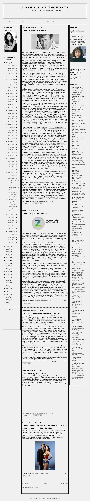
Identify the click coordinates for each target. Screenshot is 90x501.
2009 (7, 288)
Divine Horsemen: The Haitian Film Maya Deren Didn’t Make (78, 366)
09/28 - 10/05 (12, 102)
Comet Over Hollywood (76, 144)
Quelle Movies (76, 268)
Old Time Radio (51, 22)
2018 (7, 263)
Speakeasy (75, 295)
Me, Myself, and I (77, 210)
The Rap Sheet (76, 347)
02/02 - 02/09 (12, 231)
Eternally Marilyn (77, 199)
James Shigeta (76, 173)
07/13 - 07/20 (12, 133)
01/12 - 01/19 (12, 240)
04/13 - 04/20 (12, 169)
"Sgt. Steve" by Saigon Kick (34, 373)
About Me (7, 22)
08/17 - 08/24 (12, 119)
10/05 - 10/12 (12, 99)
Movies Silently (76, 232)
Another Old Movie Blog (78, 97)
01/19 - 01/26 (12, 237)
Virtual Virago (76, 357)
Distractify (48, 235)
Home (61, 22)
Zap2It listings (52, 243)
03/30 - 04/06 (12, 175)
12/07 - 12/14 (12, 73)
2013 (7, 277)
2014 (7, 274)
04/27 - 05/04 (12, 164)
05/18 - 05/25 (12, 155)
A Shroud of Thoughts (45, 7)
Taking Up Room (77, 326)
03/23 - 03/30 (12, 178)
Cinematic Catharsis (78, 123)
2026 (7, 60)
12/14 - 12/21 (12, 71)
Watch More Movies (78, 363)
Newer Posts (25, 483)
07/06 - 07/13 (12, 136)
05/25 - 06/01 (12, 152)
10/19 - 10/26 (12, 93)
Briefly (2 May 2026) (78, 354)
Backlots (74, 104)
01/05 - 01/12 (12, 242)
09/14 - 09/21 (12, 107)
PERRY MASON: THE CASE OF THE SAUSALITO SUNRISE (79, 118)
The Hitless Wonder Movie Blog (78, 333)
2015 (7, 271)
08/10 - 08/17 (12, 121)
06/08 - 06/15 (12, 147)
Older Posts (64, 483)
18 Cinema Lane (77, 87)
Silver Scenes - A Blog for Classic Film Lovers (78, 284)
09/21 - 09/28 (12, 104)
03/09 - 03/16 (12, 217)
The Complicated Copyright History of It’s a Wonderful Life (79, 342)
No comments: (28, 203)
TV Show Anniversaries (37, 22)
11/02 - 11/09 (11, 88)
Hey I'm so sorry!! (77, 211)
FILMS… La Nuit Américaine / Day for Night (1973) (78, 278)
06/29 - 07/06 (12, 138)
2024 (7, 246)
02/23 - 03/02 (12, 223)
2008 (7, 291)
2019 (7, 260)
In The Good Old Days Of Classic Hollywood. (77, 177)
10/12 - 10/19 (12, 96)
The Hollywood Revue (79, 339)
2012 (7, 280)
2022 (7, 252)
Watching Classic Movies (77, 371)
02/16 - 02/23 (12, 226)
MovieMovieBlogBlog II (78, 222)
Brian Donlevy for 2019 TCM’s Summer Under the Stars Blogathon (78, 264)
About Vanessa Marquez (20, 22)
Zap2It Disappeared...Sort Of (13, 188)
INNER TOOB (76, 191)
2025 (7, 63)
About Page (57, 244)
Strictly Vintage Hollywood (77, 319)
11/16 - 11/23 (11, 82)
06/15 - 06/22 (12, 144)
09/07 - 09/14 (12, 110)
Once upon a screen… (78, 240)
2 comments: (62, 300)
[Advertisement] (45, 15)
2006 (7, 297)
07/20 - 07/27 (12, 130)
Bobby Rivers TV (77, 109)
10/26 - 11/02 (12, 90)
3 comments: (62, 361)
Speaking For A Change (77, 301)
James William (50, 498)
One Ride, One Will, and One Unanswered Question (78, 305)
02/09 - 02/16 (12, 228)
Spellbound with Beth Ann (78, 310)
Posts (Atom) (34, 487)
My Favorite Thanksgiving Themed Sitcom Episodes (78, 217)
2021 (7, 254)
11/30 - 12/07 (12, 76)
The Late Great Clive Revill (34, 30)
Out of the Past (76, 248)
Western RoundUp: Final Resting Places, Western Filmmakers (79, 139)
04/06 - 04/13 (12, 172)
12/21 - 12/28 (12, 68)
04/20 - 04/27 (12, 167)
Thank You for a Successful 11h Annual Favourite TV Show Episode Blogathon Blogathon (44, 426)
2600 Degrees (58, 498)
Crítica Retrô (76, 151)
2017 (7, 266)
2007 (7, 294)
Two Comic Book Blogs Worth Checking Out (12, 195)
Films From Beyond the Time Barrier (78, 157)
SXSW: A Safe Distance (78, 270)
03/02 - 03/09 (12, 220)
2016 (7, 269)
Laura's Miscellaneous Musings (76, 203)
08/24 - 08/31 (12, 116)
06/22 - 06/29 (12, 141)
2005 (7, 300)
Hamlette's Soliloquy (78, 164)
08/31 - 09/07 (12, 113)
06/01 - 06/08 (12, 150)
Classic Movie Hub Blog (78, 135)
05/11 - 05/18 (12, 158)
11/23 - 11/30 (11, 79)
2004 (7, 302)
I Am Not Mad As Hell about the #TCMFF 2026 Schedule (79, 243)
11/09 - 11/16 (11, 85)
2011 (7, 283)
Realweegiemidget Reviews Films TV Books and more (77, 274)
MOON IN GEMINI (78, 214)
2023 (7, 249)
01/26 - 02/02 (12, 234)
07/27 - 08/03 (12, 127)
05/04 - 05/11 (12, 161)
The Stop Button (77, 353)
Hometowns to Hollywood (76, 170)
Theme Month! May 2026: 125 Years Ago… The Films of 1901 (78, 235)
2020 (7, 257)
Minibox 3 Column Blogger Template (37, 498)
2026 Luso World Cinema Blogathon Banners (77, 314)
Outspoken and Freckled (76, 254)
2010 (7, 285)
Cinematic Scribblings (79, 129)
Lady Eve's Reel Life (78, 197)
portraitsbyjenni (77, 261)
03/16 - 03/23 (12, 214)
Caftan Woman (76, 115)
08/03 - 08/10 (12, 124)
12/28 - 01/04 (12, 65)
